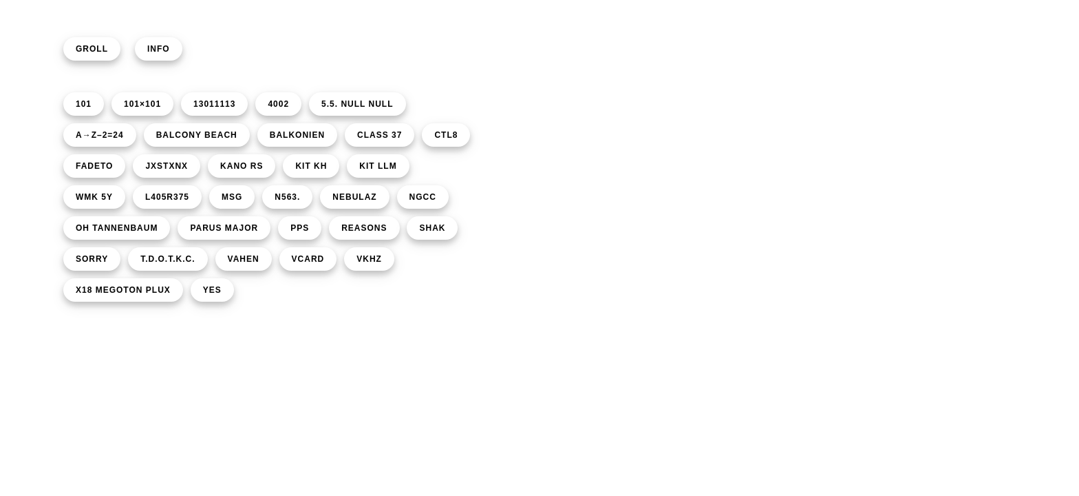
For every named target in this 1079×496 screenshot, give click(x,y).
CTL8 (446, 135)
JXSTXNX (166, 166)
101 (84, 104)
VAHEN (243, 259)
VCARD (308, 259)
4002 (278, 104)
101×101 (142, 104)
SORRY (92, 259)
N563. (287, 197)
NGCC (422, 197)
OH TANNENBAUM (117, 228)
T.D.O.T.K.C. (167, 259)
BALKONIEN (297, 135)
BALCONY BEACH (196, 135)
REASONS (364, 228)
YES (212, 290)
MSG (232, 197)
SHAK (432, 228)
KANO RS (241, 166)
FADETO (94, 166)
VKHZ (369, 259)
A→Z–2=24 (100, 135)
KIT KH (311, 166)
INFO (158, 49)
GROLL (92, 49)
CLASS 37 (379, 135)
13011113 (214, 104)
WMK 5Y (94, 197)
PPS (299, 228)
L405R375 (167, 197)
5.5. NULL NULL (357, 104)
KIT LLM (377, 166)
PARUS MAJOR (224, 228)
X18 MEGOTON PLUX (123, 290)
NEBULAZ (354, 197)
